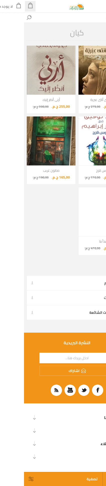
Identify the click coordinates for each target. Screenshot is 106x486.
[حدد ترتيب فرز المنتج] (85, 479)
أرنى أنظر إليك (27, 99)
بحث (5, 18)
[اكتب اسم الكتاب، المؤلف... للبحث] (58, 18)
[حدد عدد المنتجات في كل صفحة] (99, 479)
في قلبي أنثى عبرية (79, 99)
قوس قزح (79, 170)
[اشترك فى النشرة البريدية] (53, 358)
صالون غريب (27, 170)
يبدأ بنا (79, 241)
